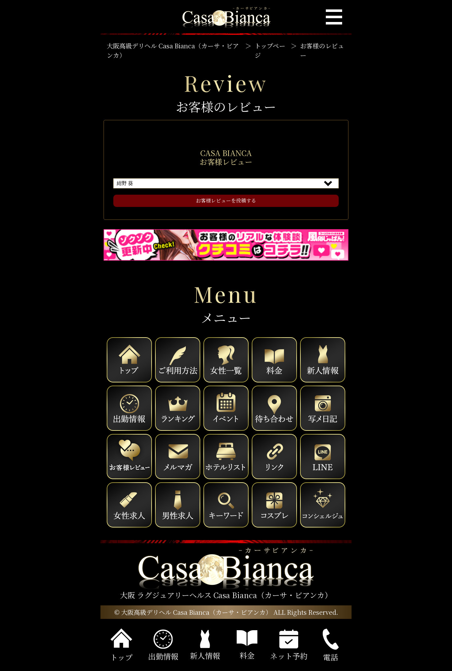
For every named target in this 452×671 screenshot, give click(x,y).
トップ (121, 645)
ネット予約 (289, 645)
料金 (247, 645)
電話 (331, 646)
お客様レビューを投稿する (226, 200)
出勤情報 (163, 646)
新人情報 (205, 645)
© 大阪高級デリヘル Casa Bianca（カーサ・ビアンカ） (193, 612)
